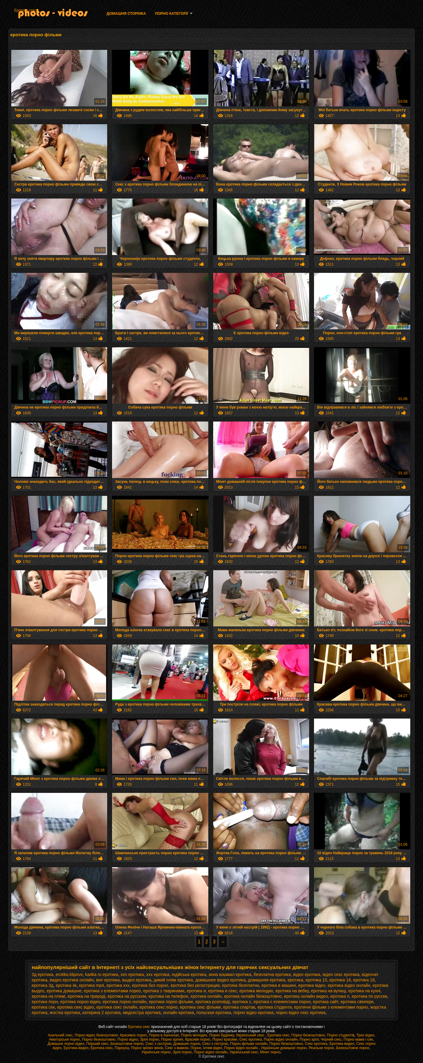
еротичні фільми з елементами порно (331, 1007)
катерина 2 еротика (101, 1012)
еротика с (241, 1001)
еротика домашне (64, 990)
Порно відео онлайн (281, 1039)
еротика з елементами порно (112, 990)
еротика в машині (278, 985)
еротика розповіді (212, 1001)
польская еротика (213, 1012)
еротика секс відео (75, 1007)
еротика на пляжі (48, 996)
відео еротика (306, 974)
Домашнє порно (186, 1044)
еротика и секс (222, 990)
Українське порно (155, 1052)
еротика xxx (117, 985)
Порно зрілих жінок (147, 1048)
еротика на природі (86, 996)
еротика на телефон (168, 996)
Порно (195, 1048)
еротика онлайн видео (306, 996)
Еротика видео (341, 1044)
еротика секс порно (158, 1007)
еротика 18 (364, 979)
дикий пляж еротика (173, 979)
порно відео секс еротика (301, 1012)
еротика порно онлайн (125, 1001)
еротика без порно (150, 985)
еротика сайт (325, 1001)
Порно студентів (341, 1035)
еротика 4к (66, 985)
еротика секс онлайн (116, 1007)
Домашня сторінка (126, 13)
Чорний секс (331, 1039)
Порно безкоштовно (308, 1035)
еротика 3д (42, 985)
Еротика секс (25, 10)
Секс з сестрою (158, 1044)
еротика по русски (369, 996)
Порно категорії (171, 13)
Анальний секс (60, 1035)
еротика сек (43, 1007)
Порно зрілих (172, 1039)
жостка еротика (65, 1012)
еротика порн (45, 1001)
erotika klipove (69, 974)
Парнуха (122, 1048)
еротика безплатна (240, 985)
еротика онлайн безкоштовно (253, 996)
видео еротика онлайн (72, 979)
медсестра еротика (141, 1012)
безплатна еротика (272, 974)
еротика (295, 979)
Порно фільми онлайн (248, 1044)
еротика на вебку (292, 990)
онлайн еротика (178, 1012)
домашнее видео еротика (220, 979)
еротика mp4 (91, 985)
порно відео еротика (253, 1012)
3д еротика (42, 974)
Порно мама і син (358, 1039)
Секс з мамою (177, 1048)
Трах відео (365, 1035)
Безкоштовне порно (127, 1044)
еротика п (339, 996)
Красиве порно (197, 1039)
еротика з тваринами (163, 990)
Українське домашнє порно (284, 1048)
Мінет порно (270, 1052)
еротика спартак (239, 1007)
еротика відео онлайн (349, 985)
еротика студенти (274, 1007)
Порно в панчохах (164, 1035)
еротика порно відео (80, 1001)
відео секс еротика (340, 974)
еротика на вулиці (328, 990)
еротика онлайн (205, 996)
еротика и (196, 990)
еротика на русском (126, 996)
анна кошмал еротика (230, 974)
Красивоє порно (133, 1035)
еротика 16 (340, 979)
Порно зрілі (309, 1039)
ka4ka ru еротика (101, 974)
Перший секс (97, 1044)
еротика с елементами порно (282, 1001)
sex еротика (132, 974)
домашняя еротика (266, 979)
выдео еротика (136, 979)
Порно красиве (224, 1039)
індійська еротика (189, 974)
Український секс (250, 1035)
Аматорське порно (64, 1039)
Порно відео (127, 1039)
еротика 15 (316, 979)
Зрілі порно (149, 1039)
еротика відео (312, 985)
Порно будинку (221, 1035)
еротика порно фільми (171, 1001)
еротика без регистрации (195, 985)
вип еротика (108, 979)
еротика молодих (256, 990)
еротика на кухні (365, 990)
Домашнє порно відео (66, 1044)
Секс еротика (250, 1039)
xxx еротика (157, 974)
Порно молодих (194, 1035)
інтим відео (212, 1048)
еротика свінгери (356, 1001)
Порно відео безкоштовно (96, 1035)
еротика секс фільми (200, 1007)
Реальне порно (321, 1048)
